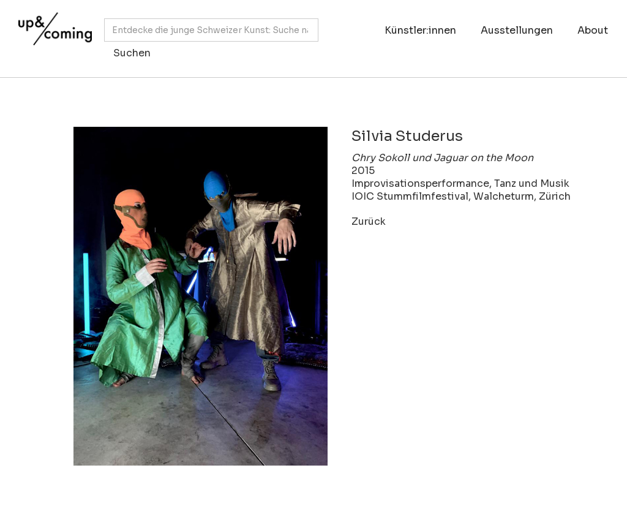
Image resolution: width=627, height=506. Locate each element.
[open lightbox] (182, 296)
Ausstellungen (517, 30)
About (592, 30)
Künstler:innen (420, 30)
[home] (52, 32)
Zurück (368, 221)
